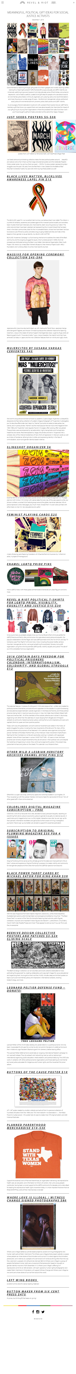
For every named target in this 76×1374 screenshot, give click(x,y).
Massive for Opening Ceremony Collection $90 (35, 256)
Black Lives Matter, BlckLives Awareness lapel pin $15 (34, 177)
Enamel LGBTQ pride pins (29, 564)
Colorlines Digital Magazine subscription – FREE (34, 808)
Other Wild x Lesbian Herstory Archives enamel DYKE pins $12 (35, 753)
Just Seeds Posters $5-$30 (31, 117)
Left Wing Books (22, 1280)
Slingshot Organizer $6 (29, 447)
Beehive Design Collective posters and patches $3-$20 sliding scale (32, 936)
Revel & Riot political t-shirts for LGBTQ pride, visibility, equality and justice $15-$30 (35, 602)
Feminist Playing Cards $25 (32, 514)
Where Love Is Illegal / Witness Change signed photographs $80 (37, 1199)
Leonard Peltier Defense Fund (34, 987)
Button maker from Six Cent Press (33, 1293)
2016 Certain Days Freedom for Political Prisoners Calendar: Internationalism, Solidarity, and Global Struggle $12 (38, 662)
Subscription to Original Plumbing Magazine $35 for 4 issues (34, 833)
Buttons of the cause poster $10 (37, 1072)
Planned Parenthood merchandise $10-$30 (26, 1126)
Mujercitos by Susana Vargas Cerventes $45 (34, 349)
